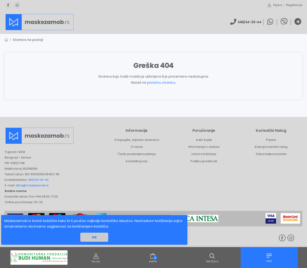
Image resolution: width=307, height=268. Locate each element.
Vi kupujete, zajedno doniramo (136, 140)
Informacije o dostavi (204, 147)
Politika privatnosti (204, 161)
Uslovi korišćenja (204, 154)
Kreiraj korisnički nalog (271, 147)
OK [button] (94, 237)
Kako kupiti (204, 140)
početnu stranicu (161, 82)
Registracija (294, 5)
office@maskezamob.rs (31, 185)
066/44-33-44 (38, 180)
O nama (137, 147)
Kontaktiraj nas (137, 161)
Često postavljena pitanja (136, 154)
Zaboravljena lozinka (271, 154)
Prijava (275, 5)
